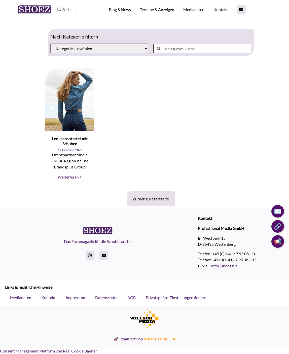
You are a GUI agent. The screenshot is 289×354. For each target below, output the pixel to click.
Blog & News (120, 9)
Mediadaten (193, 9)
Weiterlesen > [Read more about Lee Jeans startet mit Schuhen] (70, 176)
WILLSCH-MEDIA (159, 338)
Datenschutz (106, 297)
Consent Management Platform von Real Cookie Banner (48, 350)
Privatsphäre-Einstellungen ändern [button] (176, 297)
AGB (131, 297)
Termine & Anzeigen (157, 9)
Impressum (75, 297)
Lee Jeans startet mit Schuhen (70, 141)
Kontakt (220, 9)
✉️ (277, 211)
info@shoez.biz (224, 265)
